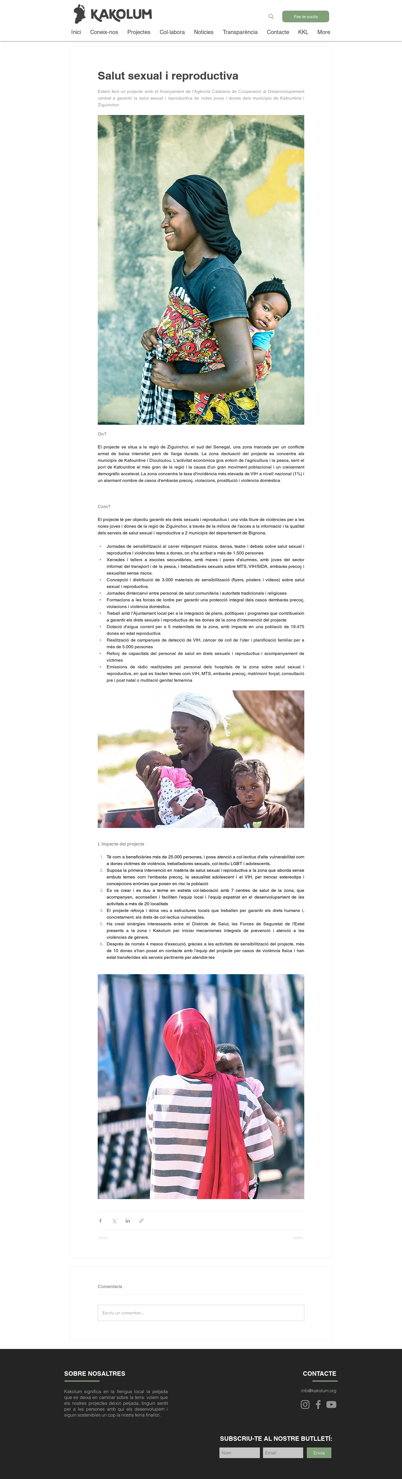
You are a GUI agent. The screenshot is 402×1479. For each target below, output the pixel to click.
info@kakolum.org (318, 1390)
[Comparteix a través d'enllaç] (141, 1220)
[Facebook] (318, 1404)
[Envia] (319, 1452)
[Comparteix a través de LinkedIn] (127, 1220)
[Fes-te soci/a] (305, 16)
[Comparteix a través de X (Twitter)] (114, 1220)
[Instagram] (305, 1404)
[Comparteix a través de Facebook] (100, 1220)
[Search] (271, 16)
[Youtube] (331, 1404)
